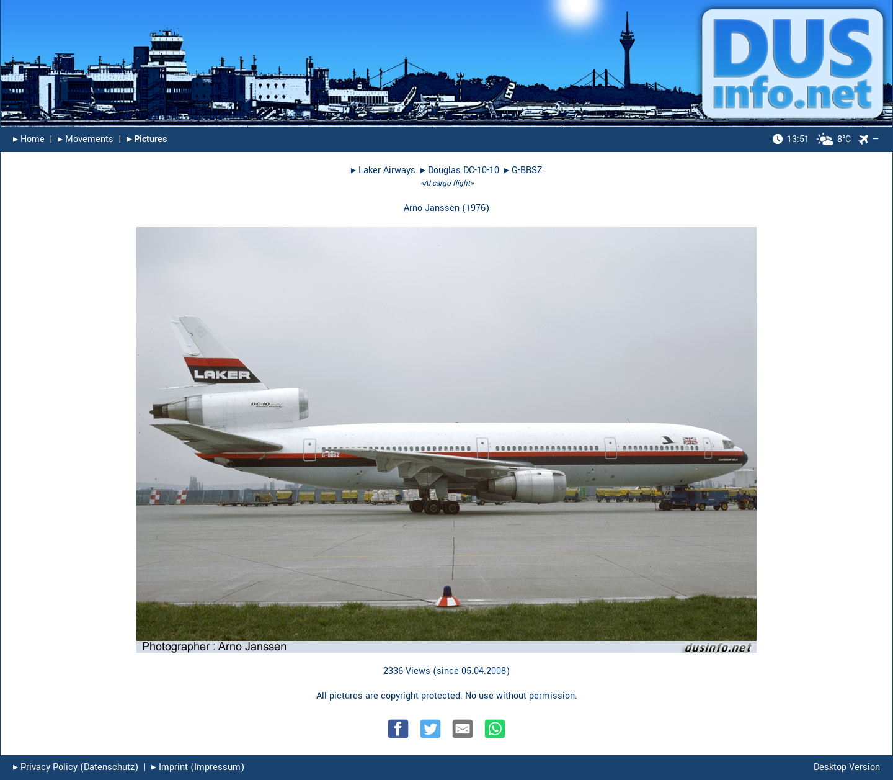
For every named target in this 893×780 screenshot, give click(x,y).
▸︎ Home (29, 139)
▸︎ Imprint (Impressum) (197, 767)
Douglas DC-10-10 (463, 170)
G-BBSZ (527, 170)
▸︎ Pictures (147, 139)
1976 (476, 208)
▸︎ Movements (85, 139)
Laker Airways (386, 170)
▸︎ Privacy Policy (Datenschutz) (75, 767)
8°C (812, 139)
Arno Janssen (432, 208)
